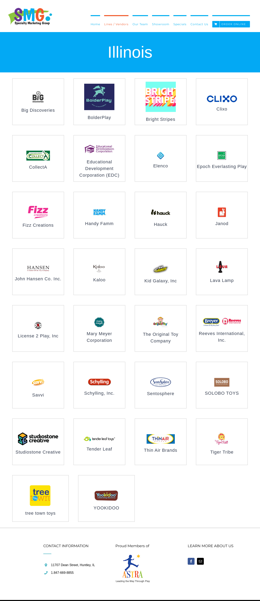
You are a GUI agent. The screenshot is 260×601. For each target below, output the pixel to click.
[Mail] (200, 561)
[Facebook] (191, 561)
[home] (133, 556)
